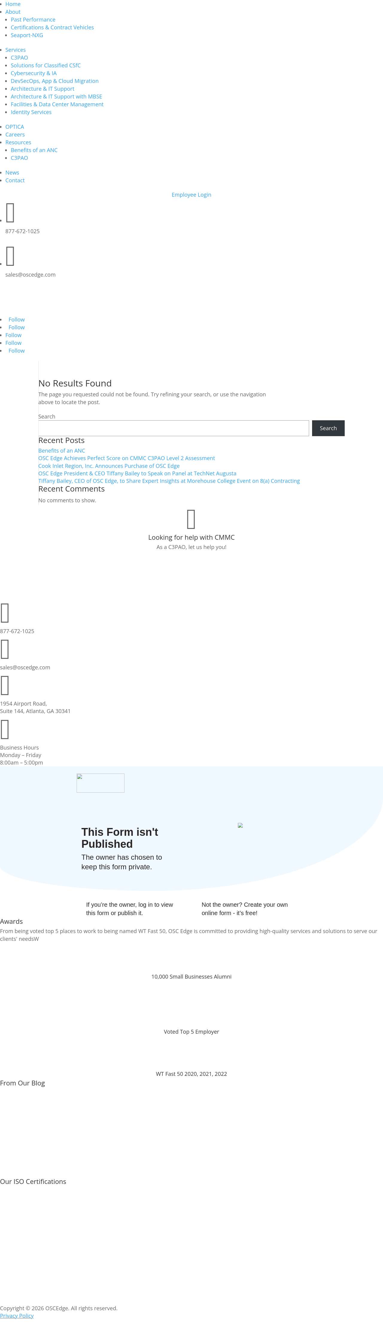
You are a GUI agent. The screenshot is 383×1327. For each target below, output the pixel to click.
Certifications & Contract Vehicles (52, 27)
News (12, 172)
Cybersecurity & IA (34, 73)
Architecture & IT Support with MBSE (56, 96)
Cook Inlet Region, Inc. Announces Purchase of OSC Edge (109, 465)
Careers (15, 134)
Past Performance (33, 19)
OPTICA (14, 126)
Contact (15, 180)
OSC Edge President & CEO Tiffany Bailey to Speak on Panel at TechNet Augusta (137, 473)
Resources (18, 142)
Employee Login (192, 194)
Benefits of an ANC (34, 150)
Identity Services (31, 112)
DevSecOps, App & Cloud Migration (55, 80)
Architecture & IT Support (43, 88)
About (13, 11)
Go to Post (21, 1126)
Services (15, 49)
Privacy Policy (17, 1315)
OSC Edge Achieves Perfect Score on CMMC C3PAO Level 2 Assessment (126, 458)
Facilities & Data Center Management (57, 104)
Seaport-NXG (27, 35)
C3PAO (19, 57)
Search (46, 416)
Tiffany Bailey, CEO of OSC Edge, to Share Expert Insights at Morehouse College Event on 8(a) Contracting (169, 480)
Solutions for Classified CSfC (46, 65)
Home (13, 3)
